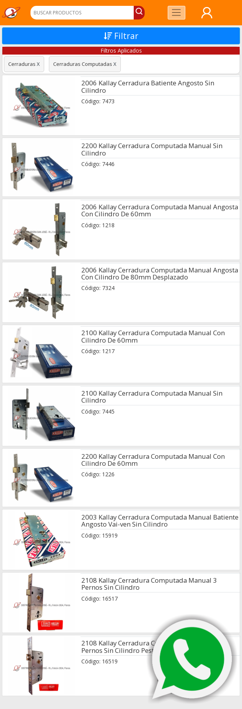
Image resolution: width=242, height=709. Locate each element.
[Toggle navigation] (176, 12)
